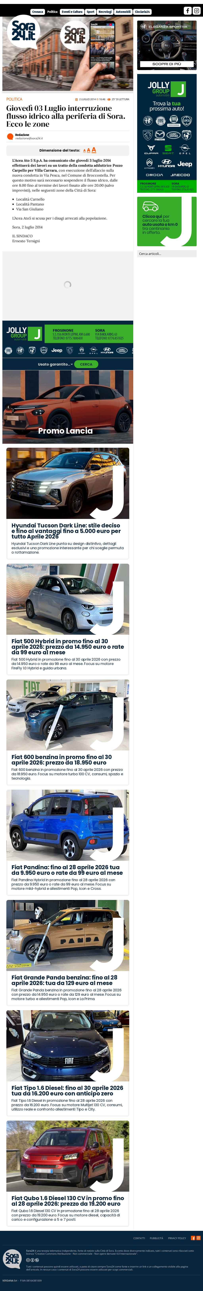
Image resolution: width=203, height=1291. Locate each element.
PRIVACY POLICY (177, 1238)
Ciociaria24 (142, 12)
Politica (52, 12)
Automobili (123, 12)
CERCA (86, 364)
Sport (90, 12)
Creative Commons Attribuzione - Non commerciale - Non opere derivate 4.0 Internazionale (85, 1253)
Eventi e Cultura (72, 12)
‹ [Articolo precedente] (8, 407)
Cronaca (37, 12)
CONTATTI (139, 1238)
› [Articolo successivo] (127, 407)
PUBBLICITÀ (156, 1238)
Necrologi (105, 12)
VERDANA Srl (9, 1280)
